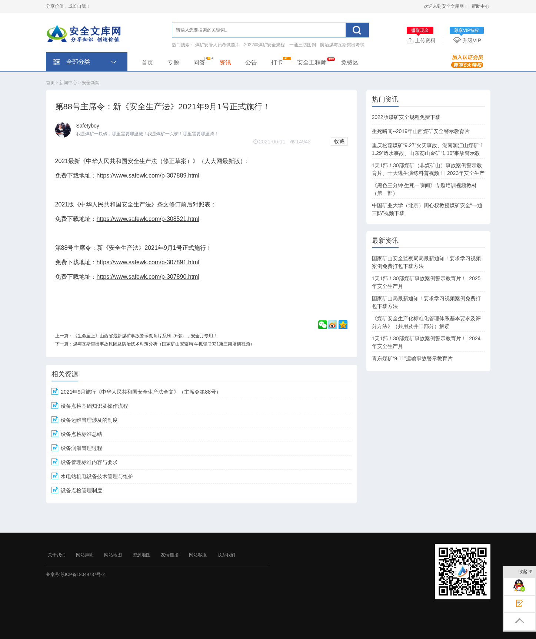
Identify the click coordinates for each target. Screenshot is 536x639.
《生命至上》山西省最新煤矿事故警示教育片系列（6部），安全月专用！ (145, 335)
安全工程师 (312, 62)
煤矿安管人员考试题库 (217, 44)
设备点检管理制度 (81, 490)
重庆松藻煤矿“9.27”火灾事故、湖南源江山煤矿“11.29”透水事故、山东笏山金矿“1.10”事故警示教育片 (427, 153)
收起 (525, 572)
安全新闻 (91, 82)
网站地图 (113, 554)
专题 (173, 62)
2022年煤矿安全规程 (264, 44)
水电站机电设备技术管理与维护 (97, 476)
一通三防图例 (302, 44)
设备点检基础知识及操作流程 (94, 406)
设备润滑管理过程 (81, 448)
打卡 (277, 62)
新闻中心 (68, 82)
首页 (147, 62)
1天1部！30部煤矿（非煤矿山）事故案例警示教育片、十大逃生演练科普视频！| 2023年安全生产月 (428, 173)
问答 (199, 62)
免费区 (350, 62)
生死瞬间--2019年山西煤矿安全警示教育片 (421, 131)
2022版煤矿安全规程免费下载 (406, 117)
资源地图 (141, 554)
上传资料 (421, 40)
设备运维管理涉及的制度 (89, 420)
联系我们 (226, 554)
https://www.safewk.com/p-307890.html (148, 277)
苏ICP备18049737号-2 (82, 574)
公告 (251, 62)
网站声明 (85, 554)
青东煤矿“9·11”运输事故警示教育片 (412, 358)
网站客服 (198, 554)
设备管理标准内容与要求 (89, 462)
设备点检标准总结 (81, 434)
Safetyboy (87, 126)
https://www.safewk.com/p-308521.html (148, 219)
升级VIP (468, 40)
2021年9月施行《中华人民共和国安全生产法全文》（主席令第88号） (141, 392)
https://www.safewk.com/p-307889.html (148, 175)
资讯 (225, 62)
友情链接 (170, 554)
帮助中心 (480, 6)
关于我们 (57, 554)
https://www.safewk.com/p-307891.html (148, 262)
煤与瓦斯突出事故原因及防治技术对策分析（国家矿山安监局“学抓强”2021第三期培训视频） (164, 344)
